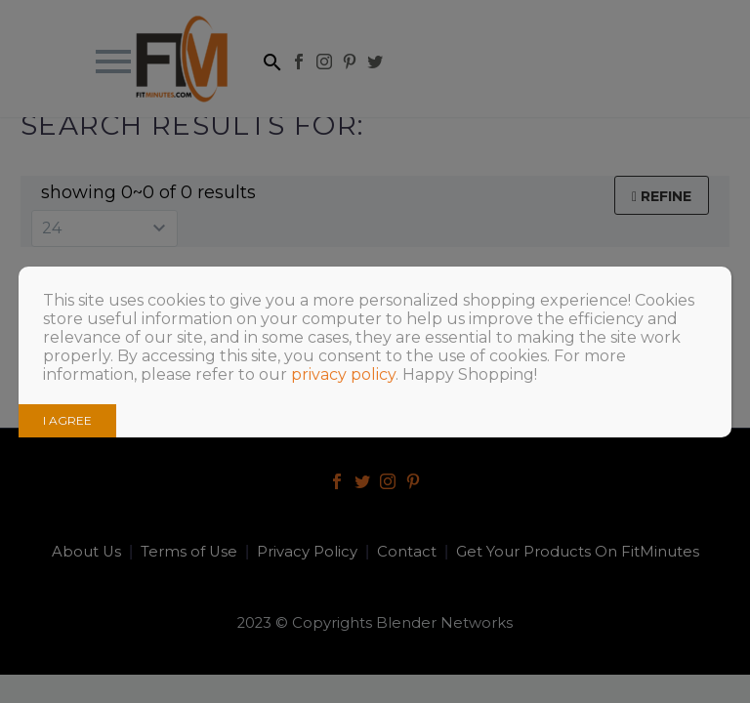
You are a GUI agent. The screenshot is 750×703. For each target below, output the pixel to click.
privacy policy (343, 374)
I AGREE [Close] (67, 420)
